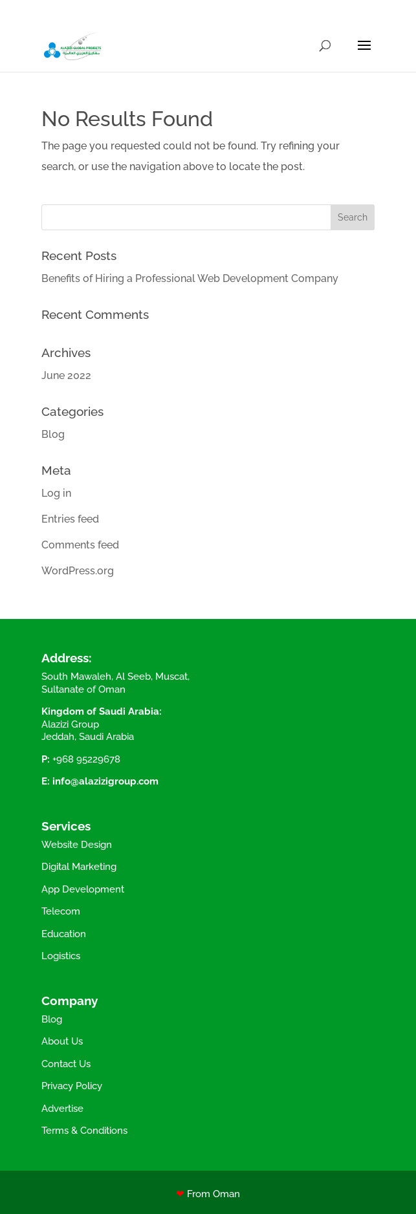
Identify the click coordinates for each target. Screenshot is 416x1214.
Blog (53, 434)
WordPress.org (77, 571)
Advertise (62, 1108)
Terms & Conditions (84, 1130)
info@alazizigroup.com (105, 781)
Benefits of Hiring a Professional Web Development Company (189, 278)
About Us (62, 1041)
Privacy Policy (71, 1086)
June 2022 (66, 375)
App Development (82, 889)
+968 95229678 (86, 759)
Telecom (60, 911)
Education (63, 934)
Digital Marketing (78, 867)
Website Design (76, 845)
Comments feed (80, 545)
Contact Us (66, 1064)
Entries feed (70, 519)
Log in (56, 493)
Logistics (60, 956)
